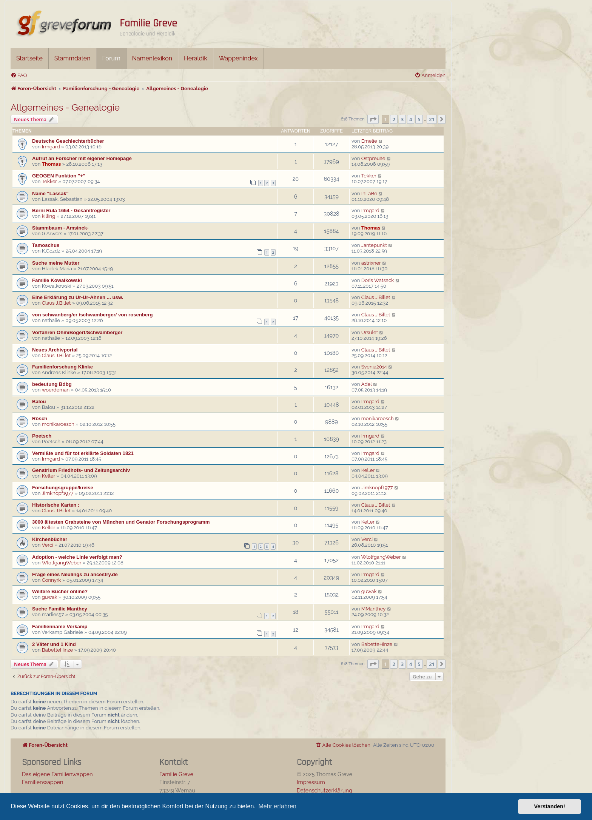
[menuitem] (19, 75)
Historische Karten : (55, 505)
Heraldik (195, 58)
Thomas (51, 164)
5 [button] (419, 119)
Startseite (29, 58)
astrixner (371, 263)
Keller (48, 476)
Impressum (311, 782)
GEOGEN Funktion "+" (58, 176)
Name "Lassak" (50, 193)
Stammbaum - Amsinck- (60, 228)
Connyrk (51, 580)
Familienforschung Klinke (62, 367)
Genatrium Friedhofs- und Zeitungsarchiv (81, 470)
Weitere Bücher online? (60, 591)
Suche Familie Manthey (59, 609)
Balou (39, 401)
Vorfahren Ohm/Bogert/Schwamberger (77, 332)
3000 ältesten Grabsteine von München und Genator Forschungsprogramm (121, 522)
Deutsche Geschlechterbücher (68, 141)
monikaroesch (58, 424)
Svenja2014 (374, 367)
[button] (373, 119)
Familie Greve (148, 23)
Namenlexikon (152, 58)
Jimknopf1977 (58, 493)
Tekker (49, 181)
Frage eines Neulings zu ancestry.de (75, 574)
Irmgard (51, 147)
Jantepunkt (374, 245)
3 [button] (402, 119)
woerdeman (55, 390)
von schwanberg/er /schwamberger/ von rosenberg (92, 315)
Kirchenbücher (49, 539)
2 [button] (393, 119)
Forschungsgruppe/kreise (62, 487)
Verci (47, 545)
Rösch (39, 418)
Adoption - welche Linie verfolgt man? (77, 557)
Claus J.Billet (56, 303)
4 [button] (410, 119)
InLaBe (369, 193)
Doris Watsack (377, 280)
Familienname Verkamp (60, 626)
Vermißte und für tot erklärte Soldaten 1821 (83, 453)
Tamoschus (45, 245)
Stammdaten (72, 58)
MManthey (373, 609)
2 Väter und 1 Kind (54, 644)
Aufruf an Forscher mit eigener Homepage (82, 158)
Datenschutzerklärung (324, 790)
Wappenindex (238, 58)
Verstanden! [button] (549, 806)
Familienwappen (42, 782)
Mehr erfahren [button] (277, 806)
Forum (111, 58)
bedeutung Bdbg (52, 384)
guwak (49, 597)
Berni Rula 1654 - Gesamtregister (71, 210)
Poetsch (41, 436)
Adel (366, 384)
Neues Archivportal (54, 350)
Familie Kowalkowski (57, 280)
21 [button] (432, 119)
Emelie (369, 141)
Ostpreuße (373, 158)
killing (48, 216)
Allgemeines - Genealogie (65, 107)
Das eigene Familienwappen (57, 774)
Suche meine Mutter (55, 263)
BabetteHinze (57, 650)
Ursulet (369, 332)
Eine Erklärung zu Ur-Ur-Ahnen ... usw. (77, 297)
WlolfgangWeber (62, 563)
